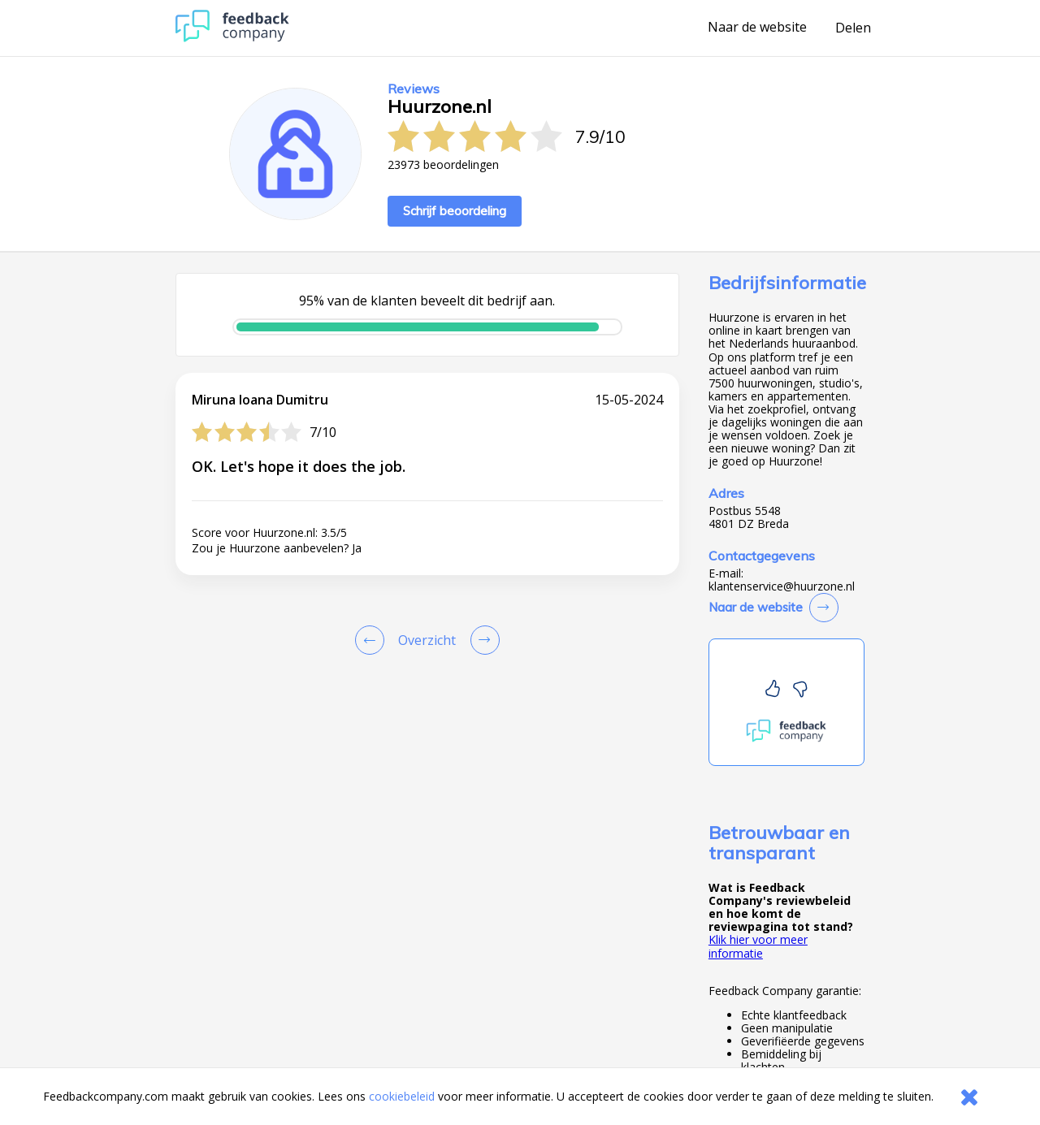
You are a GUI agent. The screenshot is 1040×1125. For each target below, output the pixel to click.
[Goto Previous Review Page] (373, 640)
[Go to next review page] (482, 640)
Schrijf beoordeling (454, 211)
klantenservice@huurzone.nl (781, 586)
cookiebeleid (402, 1096)
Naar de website (757, 27)
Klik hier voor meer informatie (758, 946)
